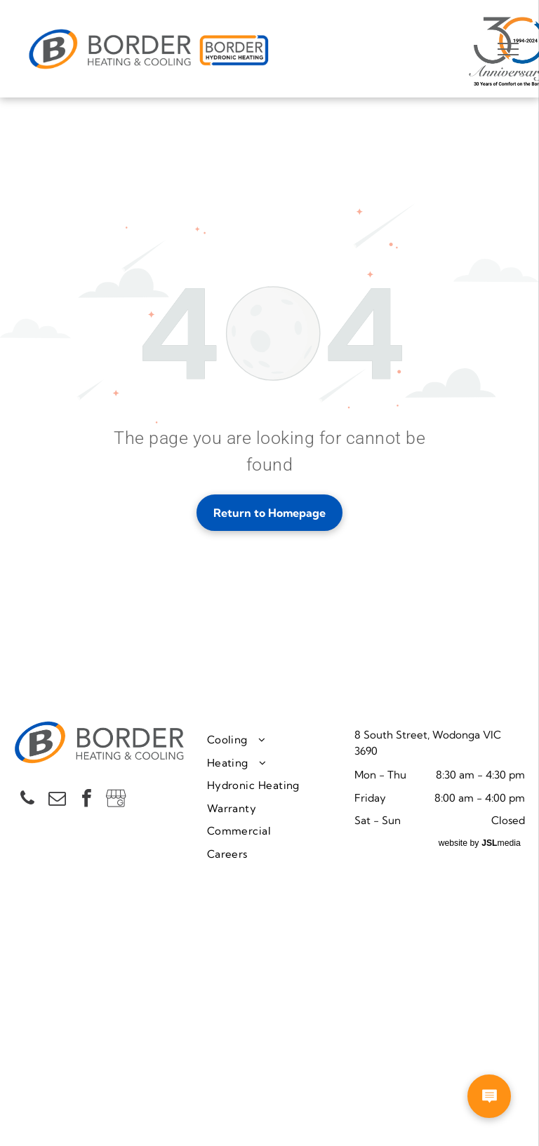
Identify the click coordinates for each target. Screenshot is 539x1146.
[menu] (508, 49)
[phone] (27, 800)
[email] (57, 800)
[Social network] (115, 800)
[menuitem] (276, 740)
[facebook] (86, 800)
